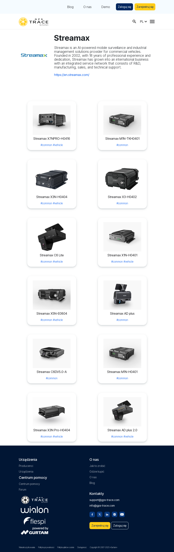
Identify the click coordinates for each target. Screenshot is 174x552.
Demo (105, 6)
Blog (70, 6)
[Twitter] (99, 514)
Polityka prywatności (46, 547)
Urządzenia (26, 471)
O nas (87, 6)
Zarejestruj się (145, 6)
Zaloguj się (124, 6)
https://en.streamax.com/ (71, 75)
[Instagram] (114, 514)
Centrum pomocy (29, 483)
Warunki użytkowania (27, 547)
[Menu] (152, 21)
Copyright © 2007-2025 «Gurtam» (103, 547)
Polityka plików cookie (65, 547)
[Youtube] (122, 514)
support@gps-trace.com (104, 500)
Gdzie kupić (96, 471)
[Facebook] (92, 514)
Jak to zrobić (97, 465)
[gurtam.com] (34, 510)
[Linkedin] (107, 514)
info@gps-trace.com (102, 505)
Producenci (26, 465)
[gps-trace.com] (33, 21)
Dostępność (82, 547)
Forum (22, 489)
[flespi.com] (34, 520)
